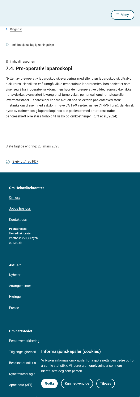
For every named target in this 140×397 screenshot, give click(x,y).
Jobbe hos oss (20, 208)
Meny (125, 15)
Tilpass (105, 383)
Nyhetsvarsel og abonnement (30, 374)
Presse (14, 308)
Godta (49, 383)
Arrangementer (20, 286)
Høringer (15, 297)
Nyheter (14, 275)
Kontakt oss (18, 220)
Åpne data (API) (20, 385)
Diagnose (16, 29)
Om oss (14, 198)
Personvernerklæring (24, 341)
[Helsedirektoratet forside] (11, 14)
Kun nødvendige (77, 383)
